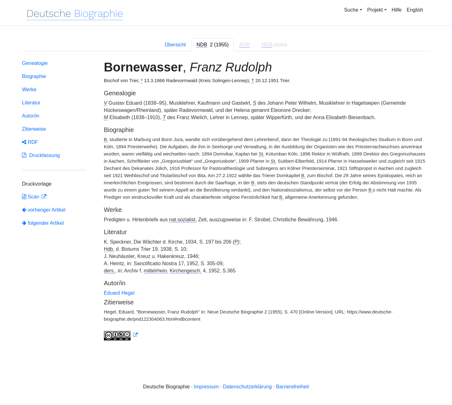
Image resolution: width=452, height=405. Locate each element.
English (415, 10)
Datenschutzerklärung (247, 386)
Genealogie (35, 63)
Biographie (34, 76)
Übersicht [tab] (175, 44)
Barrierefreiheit (292, 386)
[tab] (212, 44)
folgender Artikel (43, 223)
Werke (29, 89)
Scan (31, 196)
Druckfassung (41, 155)
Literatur (31, 102)
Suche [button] (351, 10)
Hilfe (397, 10)
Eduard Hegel (119, 293)
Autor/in (30, 115)
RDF (30, 142)
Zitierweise (34, 129)
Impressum (206, 386)
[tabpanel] (226, 202)
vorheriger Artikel (44, 210)
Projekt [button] (375, 10)
